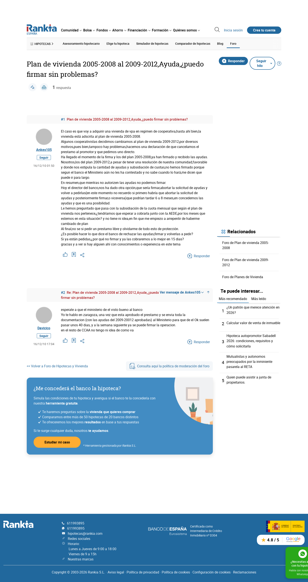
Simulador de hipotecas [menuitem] (152, 43)
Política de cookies (176, 571)
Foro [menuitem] (233, 43)
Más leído (258, 298)
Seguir (43, 158)
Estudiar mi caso (57, 442)
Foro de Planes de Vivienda (242, 276)
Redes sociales (79, 537)
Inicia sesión (233, 30)
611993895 (75, 522)
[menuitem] (71, 30)
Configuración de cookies (211, 571)
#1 (63, 119)
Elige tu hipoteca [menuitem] (118, 43)
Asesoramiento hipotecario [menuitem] (81, 43)
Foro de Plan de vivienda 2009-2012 (245, 262)
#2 (63, 292)
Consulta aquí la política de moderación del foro (169, 366)
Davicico (43, 328)
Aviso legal (116, 571)
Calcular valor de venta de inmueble (253, 322)
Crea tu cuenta (264, 30)
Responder (233, 60)
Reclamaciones (244, 571)
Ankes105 (44, 150)
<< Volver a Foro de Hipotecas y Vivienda (57, 366)
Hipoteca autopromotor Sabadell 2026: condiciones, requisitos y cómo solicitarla (251, 340)
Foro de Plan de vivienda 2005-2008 (245, 245)
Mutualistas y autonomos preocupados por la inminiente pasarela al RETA (249, 360)
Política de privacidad (143, 571)
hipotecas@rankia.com (85, 532)
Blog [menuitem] (220, 43)
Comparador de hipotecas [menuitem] (192, 43)
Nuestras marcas (80, 557)
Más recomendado (233, 298)
